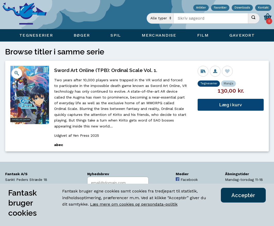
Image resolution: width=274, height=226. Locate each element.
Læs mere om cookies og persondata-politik (134, 204)
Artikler (201, 8)
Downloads (242, 8)
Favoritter (220, 8)
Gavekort (242, 35)
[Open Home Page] (27, 15)
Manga (228, 83)
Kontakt (263, 8)
